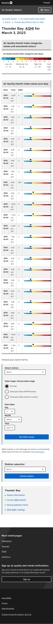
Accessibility (6, 598)
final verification (38, 452)
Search (8, 22)
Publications (7, 541)
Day (6, 407)
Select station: (12, 368)
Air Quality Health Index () (33, 19)
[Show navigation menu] (44, 9)
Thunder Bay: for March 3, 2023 (29, 22)
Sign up (26, 579)
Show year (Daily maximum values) (24, 397)
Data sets (5, 546)
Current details (16, 500)
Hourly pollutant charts (17, 505)
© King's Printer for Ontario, (16, 614)
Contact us (6, 557)
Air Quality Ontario (12, 10)
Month (8, 415)
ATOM (4, 551)
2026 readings (16, 509)
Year (7, 423)
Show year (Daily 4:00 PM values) (23, 391)
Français (46, 2)
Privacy (4, 603)
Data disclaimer (8, 608)
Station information (16, 495)
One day (13, 386)
